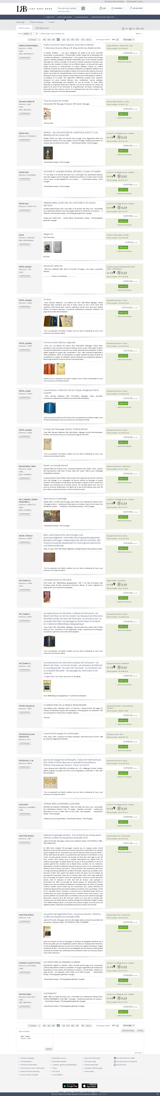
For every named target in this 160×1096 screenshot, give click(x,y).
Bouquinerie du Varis (114, 300)
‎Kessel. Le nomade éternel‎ (56, 465)
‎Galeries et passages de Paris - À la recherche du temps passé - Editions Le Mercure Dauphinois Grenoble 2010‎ (73, 836)
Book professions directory (103, 17)
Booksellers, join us (58, 1058)
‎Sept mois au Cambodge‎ (55, 498)
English (61, 1092)
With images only (47, 33)
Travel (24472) (24, 28)
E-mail (140, 29)
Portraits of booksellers (29, 1065)
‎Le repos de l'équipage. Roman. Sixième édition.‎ (66, 429)
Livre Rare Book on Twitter (124, 1058)
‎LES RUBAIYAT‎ (50, 993)
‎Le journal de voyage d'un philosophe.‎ (61, 733)
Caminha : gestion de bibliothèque (65, 1065)
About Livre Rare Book (92, 1058)
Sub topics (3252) (42, 28)
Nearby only (59, 33)
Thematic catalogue (36, 22)
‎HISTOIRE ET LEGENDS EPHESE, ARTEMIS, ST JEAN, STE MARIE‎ (72, 171)
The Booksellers (81, 17)
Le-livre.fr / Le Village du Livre (117, 133)
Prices (55, 1068)
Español (97, 1092)
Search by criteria (64, 11)
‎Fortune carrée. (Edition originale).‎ (60, 342)
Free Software (58, 1075)
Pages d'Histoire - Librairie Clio (117, 46)
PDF (125, 29)
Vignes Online (112, 581)
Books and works (65, 17)
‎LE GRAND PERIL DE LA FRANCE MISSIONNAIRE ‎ (65, 705)
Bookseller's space (135, 1)
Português (77, 1092)
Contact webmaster (90, 1065)
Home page (50, 17)
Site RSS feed (120, 1065)
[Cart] (102, 8)
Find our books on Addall (28, 1075)
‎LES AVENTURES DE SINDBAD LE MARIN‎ (62, 962)
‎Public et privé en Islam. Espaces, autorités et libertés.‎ (69, 44)
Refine (139, 33)
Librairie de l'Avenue (114, 466)
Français (68, 1092)
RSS (132, 29)
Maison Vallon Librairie (115, 102)
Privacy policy (88, 1071)
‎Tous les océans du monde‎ (56, 100)
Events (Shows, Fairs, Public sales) (31, 1068)
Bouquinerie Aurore (114, 663)
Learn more (102, 1094)
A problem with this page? (92, 1068)
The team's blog (89, 1061)
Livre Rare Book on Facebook (125, 1061)
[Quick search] (70, 8)
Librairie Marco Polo (114, 836)
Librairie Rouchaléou (114, 706)
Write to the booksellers (114, 1)
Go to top (139, 1053)
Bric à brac (56, 1071)
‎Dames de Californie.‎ (53, 266)
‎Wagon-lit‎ (48, 234)
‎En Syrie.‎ (47, 299)
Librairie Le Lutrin (113, 734)
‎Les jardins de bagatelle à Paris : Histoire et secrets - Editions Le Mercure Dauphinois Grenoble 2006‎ (72, 915)
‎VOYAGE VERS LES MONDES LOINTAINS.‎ (62, 803)
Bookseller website (58, 1061)
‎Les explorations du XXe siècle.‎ (58, 579)
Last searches (24, 1031)
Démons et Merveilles (114, 235)
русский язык (87, 1092)
